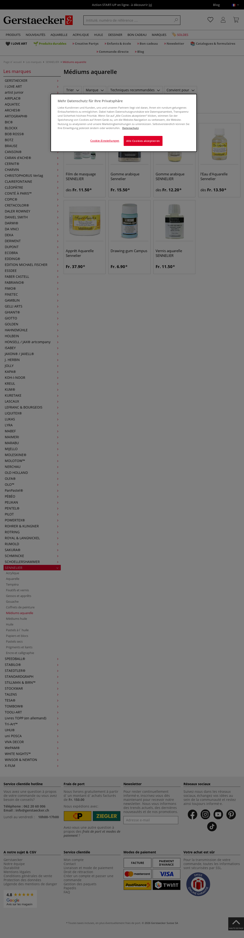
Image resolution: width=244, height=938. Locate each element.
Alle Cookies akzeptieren (143, 141)
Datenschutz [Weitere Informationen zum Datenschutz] (130, 128)
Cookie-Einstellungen (104, 140)
